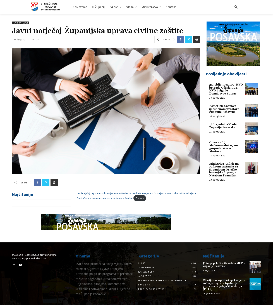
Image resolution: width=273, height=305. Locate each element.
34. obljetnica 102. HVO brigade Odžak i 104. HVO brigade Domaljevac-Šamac (226, 89)
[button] (236, 7)
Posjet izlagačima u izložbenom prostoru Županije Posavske (224, 109)
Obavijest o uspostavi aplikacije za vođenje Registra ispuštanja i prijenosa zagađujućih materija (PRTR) (224, 285)
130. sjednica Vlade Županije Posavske (222, 126)
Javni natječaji (20, 23)
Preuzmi (140, 198)
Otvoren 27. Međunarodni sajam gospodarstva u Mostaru (223, 147)
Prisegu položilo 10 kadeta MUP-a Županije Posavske (224, 265)
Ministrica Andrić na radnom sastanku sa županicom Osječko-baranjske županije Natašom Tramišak (224, 169)
